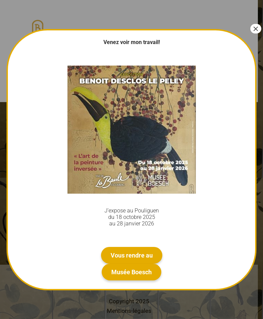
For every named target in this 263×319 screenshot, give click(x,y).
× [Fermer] (256, 28)
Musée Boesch (131, 272)
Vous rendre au (132, 255)
